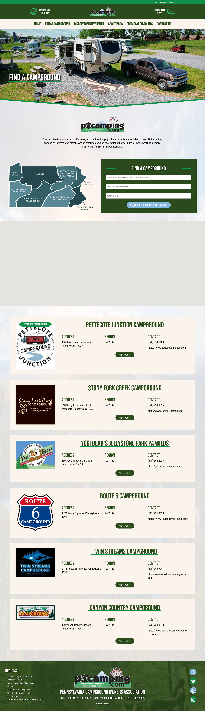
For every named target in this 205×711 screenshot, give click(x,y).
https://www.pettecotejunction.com (167, 347)
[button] (98, 245)
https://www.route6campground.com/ (168, 518)
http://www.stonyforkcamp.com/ (165, 410)
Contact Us (164, 24)
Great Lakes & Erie (15, 680)
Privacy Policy (102, 704)
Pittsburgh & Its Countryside (19, 693)
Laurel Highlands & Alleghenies (20, 683)
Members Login (160, 2)
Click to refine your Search (148, 205)
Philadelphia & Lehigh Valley (19, 689)
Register (172, 2)
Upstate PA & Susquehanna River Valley (24, 699)
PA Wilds (10, 686)
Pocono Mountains (15, 696)
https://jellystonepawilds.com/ (164, 466)
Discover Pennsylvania (89, 24)
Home (37, 24)
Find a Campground (57, 24)
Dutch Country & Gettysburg (19, 676)
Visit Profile (124, 354)
